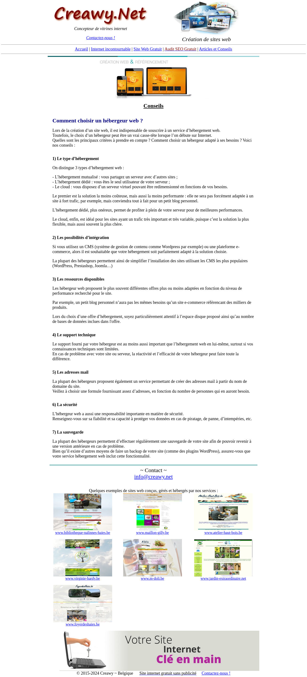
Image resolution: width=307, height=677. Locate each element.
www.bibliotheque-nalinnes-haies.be (82, 533)
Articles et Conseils (215, 49)
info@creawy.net (153, 477)
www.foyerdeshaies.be (83, 624)
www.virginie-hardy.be (82, 578)
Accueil (81, 49)
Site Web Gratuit (148, 49)
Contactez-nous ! (100, 37)
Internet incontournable (110, 49)
